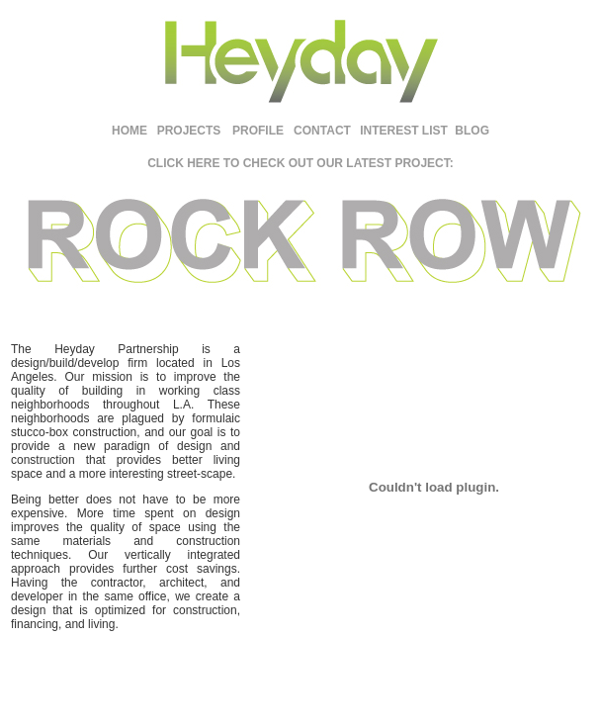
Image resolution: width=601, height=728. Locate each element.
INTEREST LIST (404, 130)
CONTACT (322, 130)
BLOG (472, 130)
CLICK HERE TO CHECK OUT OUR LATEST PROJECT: (300, 163)
